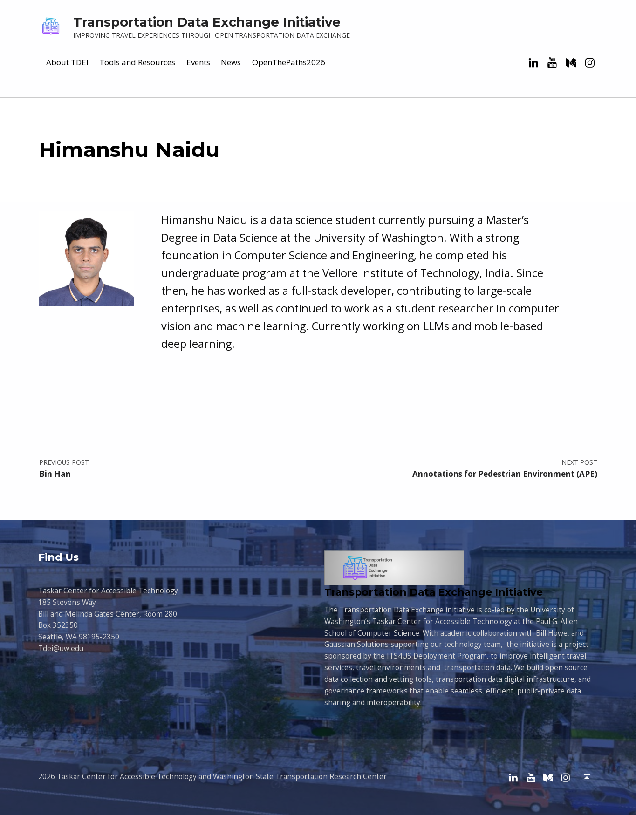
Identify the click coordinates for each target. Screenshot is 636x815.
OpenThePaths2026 (288, 62)
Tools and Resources (137, 62)
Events (198, 62)
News (231, 62)
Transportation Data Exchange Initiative (207, 22)
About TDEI (67, 62)
